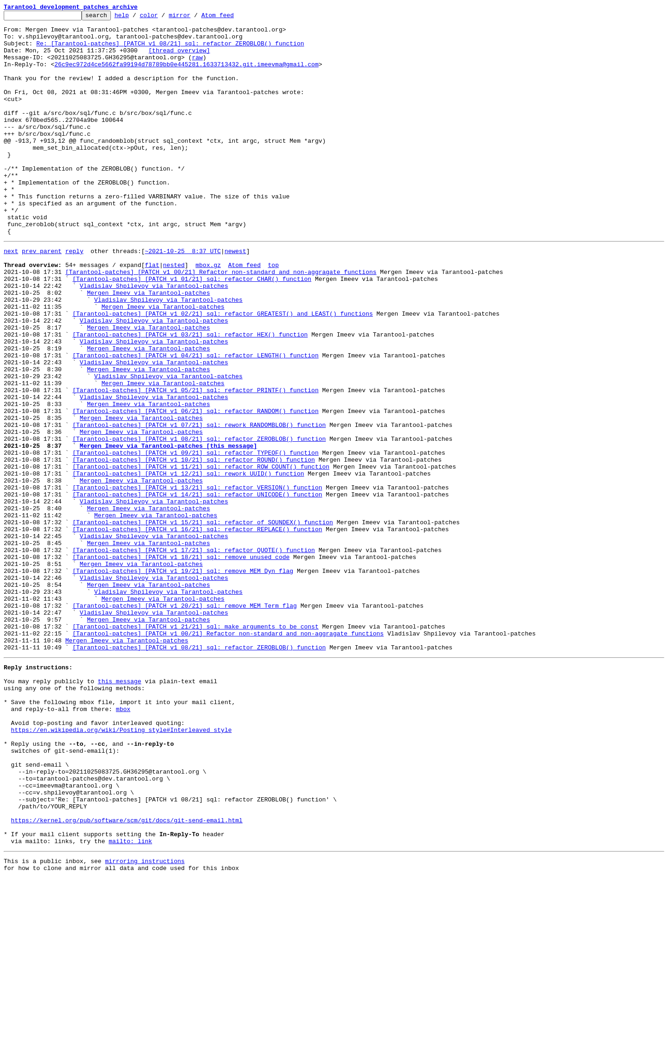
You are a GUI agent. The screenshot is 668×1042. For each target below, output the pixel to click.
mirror (194, 17)
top (273, 313)
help (136, 17)
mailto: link (130, 1002)
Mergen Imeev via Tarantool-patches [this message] (168, 530)
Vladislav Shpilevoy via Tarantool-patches (154, 338)
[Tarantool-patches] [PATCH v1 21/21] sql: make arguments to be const (195, 747)
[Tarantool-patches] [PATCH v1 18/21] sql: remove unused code (180, 664)
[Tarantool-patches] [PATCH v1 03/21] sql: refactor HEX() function (190, 397)
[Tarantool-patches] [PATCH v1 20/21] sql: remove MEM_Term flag (184, 722)
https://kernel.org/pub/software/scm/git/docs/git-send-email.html (127, 977)
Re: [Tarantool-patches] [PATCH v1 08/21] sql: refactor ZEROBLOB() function (170, 50)
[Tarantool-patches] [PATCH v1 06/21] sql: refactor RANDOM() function (195, 488)
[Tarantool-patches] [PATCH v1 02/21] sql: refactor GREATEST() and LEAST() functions (222, 372)
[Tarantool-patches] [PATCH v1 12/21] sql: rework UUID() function (188, 563)
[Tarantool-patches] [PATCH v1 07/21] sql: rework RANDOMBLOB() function (199, 505)
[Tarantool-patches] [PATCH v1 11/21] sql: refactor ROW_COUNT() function (200, 555)
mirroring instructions (145, 1023)
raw (197, 67)
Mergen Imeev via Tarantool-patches (148, 347)
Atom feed (232, 17)
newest (235, 296)
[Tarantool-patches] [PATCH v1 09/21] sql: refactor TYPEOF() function (195, 538)
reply (74, 296)
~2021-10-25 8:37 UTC (183, 296)
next (11, 296)
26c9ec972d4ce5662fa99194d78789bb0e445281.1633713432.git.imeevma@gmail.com (186, 75)
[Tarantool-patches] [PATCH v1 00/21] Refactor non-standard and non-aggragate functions (221, 322)
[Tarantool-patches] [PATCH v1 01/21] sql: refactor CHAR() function (191, 330)
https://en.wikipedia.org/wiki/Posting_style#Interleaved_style (121, 868)
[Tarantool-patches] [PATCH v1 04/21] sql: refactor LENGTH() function (195, 422)
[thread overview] (179, 58)
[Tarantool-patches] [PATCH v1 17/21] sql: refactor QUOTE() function (193, 655)
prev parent (42, 296)
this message (119, 810)
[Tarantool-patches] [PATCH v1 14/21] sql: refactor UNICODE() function (197, 589)
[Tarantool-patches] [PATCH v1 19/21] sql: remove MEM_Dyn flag (182, 680)
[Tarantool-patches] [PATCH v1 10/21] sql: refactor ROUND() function (193, 547)
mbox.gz (208, 313)
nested (174, 313)
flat (152, 313)
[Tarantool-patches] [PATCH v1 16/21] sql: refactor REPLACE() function (197, 630)
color (163, 17)
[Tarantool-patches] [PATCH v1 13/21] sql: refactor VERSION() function (197, 580)
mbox (123, 843)
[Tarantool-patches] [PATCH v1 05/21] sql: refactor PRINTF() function (195, 463)
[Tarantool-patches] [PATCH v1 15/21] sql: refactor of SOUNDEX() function (202, 622)
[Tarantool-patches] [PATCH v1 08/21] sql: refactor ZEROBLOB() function (199, 522)
